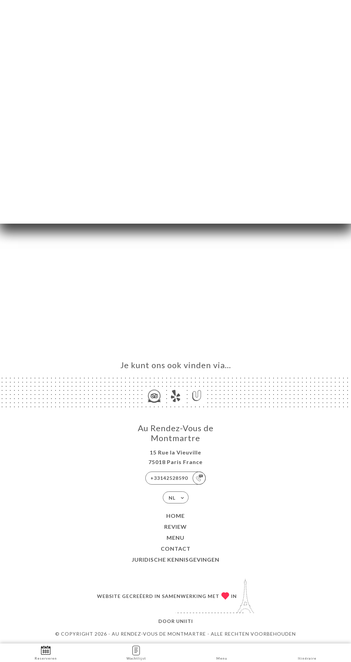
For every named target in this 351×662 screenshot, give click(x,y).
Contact (176, 548)
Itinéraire (307, 652)
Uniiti (184, 621)
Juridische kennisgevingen (175, 559)
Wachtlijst (136, 652)
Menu (175, 537)
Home (175, 515)
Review (175, 526)
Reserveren (46, 652)
